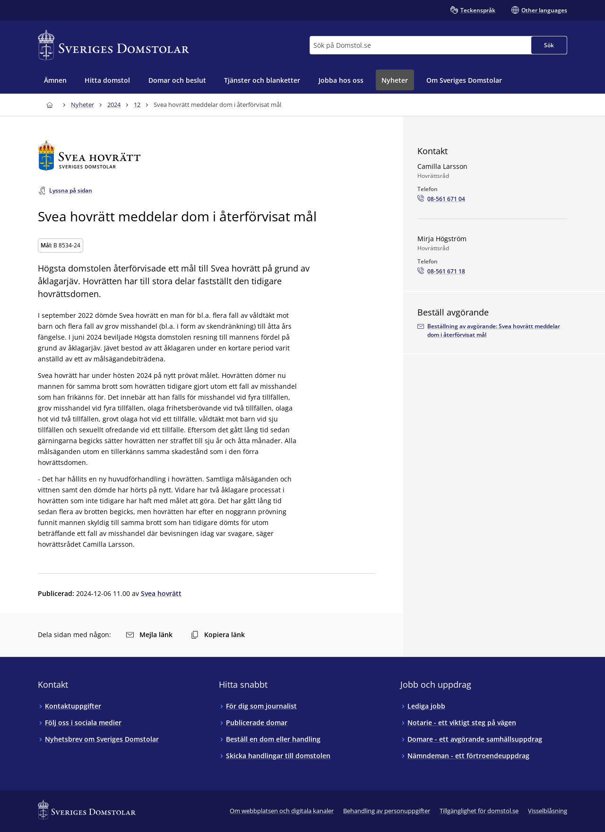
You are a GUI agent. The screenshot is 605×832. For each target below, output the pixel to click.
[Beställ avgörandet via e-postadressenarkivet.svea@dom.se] (492, 330)
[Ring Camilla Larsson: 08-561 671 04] (441, 199)
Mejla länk (149, 634)
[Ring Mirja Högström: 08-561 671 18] (441, 271)
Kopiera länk (218, 634)
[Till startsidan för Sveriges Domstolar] (113, 45)
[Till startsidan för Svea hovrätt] (206, 155)
